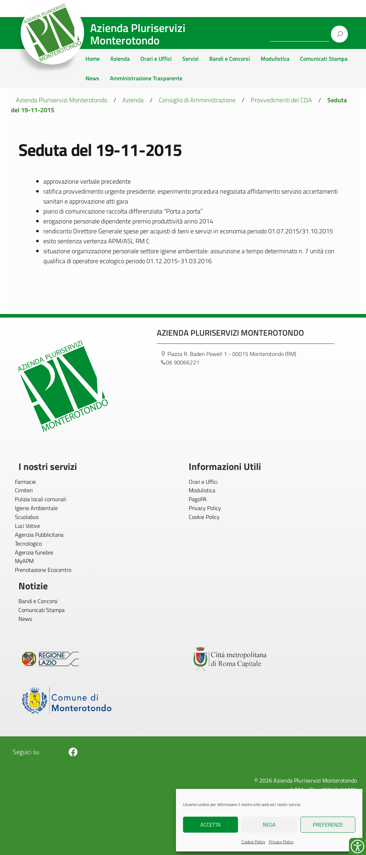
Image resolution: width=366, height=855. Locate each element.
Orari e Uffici (156, 58)
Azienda (120, 58)
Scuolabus (27, 517)
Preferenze (328, 825)
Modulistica (275, 58)
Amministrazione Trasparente (146, 78)
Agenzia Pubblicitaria (39, 534)
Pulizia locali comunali (40, 499)
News (92, 78)
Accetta (210, 825)
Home (92, 58)
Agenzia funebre (34, 552)
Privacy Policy (281, 841)
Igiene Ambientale (36, 508)
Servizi (190, 58)
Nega (269, 825)
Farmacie (25, 481)
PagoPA (198, 499)
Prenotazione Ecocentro (43, 570)
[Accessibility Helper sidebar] (357, 846)
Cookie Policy (253, 841)
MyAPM (24, 561)
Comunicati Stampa (324, 58)
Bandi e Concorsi (229, 58)
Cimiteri (24, 490)
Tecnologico (28, 543)
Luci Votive (27, 525)
